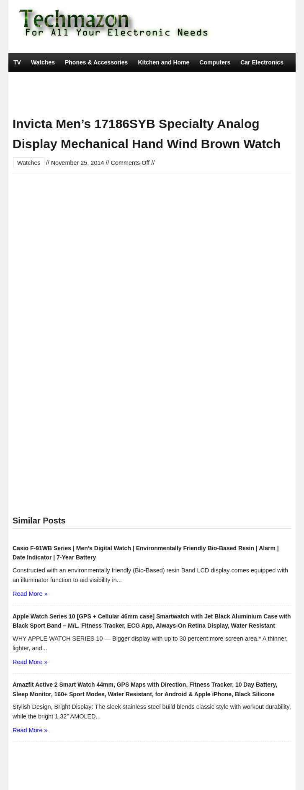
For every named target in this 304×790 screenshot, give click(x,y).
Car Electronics (261, 62)
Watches (43, 62)
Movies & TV (118, 100)
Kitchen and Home (163, 62)
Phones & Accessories (96, 62)
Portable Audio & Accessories (177, 81)
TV (17, 62)
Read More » (30, 593)
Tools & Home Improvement (52, 100)
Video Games (106, 81)
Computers (214, 62)
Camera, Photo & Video (45, 81)
